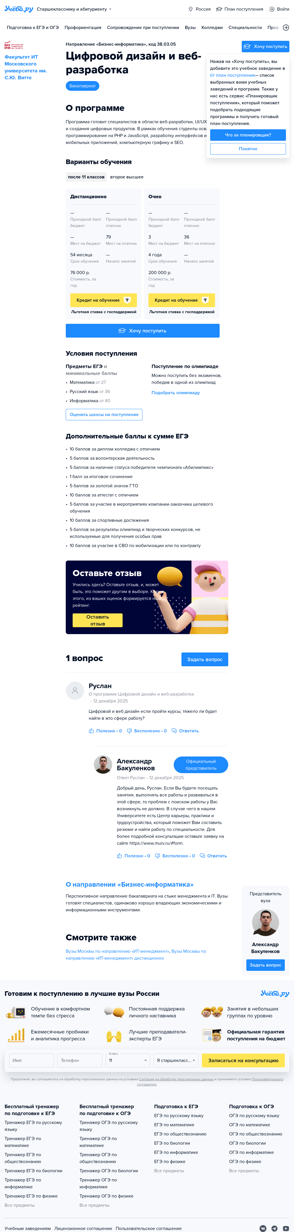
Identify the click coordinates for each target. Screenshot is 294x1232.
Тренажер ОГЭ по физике (107, 1196)
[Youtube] (286, 1228)
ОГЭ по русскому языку (254, 1116)
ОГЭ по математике (249, 1125)
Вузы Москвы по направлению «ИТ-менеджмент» (117, 951)
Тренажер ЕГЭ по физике (31, 1196)
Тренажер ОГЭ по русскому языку (109, 1126)
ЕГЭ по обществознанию (180, 1134)
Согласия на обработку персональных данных (176, 1079)
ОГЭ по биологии (247, 1143)
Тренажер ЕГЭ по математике (23, 1142)
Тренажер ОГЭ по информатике (98, 1183)
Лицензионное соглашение (83, 1228)
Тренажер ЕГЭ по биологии (33, 1171)
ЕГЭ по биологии (172, 1143)
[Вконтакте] (263, 1228)
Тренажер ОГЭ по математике (98, 1142)
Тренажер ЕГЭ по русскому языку (33, 1126)
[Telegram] (274, 1228)
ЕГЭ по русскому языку (179, 1116)
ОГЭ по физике (245, 1161)
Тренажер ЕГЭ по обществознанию (23, 1158)
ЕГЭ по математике (174, 1125)
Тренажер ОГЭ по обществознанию (98, 1158)
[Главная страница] (19, 9)
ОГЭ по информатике (251, 1152)
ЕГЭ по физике (169, 1161)
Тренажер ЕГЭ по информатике (23, 1183)
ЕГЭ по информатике (176, 1152)
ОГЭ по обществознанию (255, 1134)
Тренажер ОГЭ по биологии (109, 1171)
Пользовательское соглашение (149, 1228)
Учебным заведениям (28, 1228)
